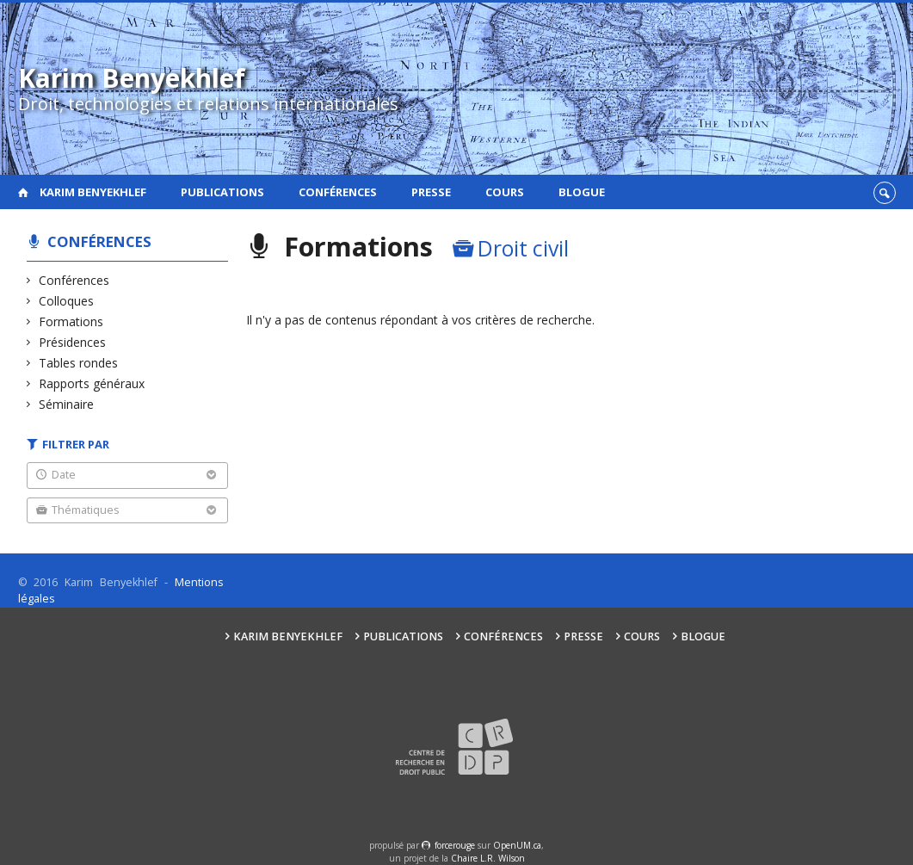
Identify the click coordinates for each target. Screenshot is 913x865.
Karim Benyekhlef (93, 192)
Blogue (581, 192)
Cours (504, 192)
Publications (222, 192)
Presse (431, 192)
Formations (71, 321)
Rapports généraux (92, 383)
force (455, 845)
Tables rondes (79, 363)
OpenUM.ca (517, 845)
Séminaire (67, 404)
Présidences (73, 342)
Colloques (67, 301)
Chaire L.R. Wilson (488, 858)
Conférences (338, 192)
